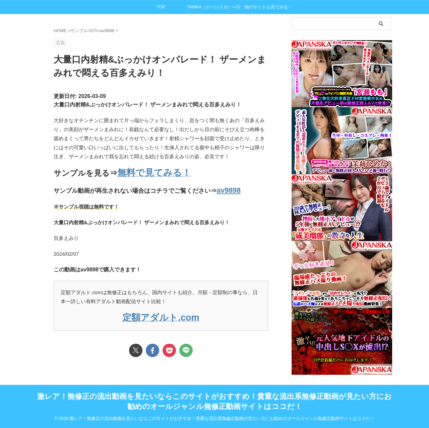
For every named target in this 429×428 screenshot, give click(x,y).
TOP (160, 6)
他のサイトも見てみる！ (268, 6)
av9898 (227, 188)
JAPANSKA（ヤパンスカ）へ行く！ (214, 6)
